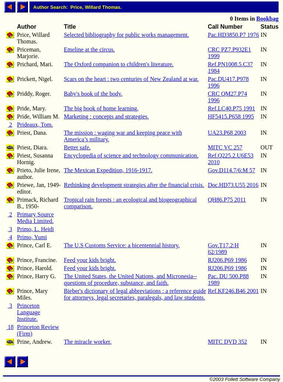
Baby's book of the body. (93, 94)
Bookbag (267, 18)
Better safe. (77, 147)
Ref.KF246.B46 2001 (233, 291)
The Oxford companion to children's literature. (119, 64)
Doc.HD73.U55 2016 (233, 185)
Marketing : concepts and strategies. (106, 116)
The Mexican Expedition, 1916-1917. (108, 170)
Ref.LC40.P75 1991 (231, 108)
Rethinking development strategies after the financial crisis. (134, 185)
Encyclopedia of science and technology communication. (131, 155)
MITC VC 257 (225, 147)
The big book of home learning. (101, 108)
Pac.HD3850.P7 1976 (233, 35)
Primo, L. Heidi (35, 229)
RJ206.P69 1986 (227, 260)
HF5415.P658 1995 (231, 116)
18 (10, 327)
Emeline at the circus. (89, 49)
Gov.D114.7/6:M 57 (231, 170)
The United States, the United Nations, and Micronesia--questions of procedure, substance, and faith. (130, 279)
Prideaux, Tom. (35, 124)
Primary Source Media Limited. (35, 217)
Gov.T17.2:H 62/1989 (223, 248)
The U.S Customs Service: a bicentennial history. (121, 245)
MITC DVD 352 (227, 342)
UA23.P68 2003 (227, 133)
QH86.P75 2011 (227, 200)
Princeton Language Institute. (28, 312)
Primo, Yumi (32, 237)
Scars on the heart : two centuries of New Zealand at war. (131, 79)
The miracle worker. (87, 342)
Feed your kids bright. (90, 260)
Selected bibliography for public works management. (126, 35)
